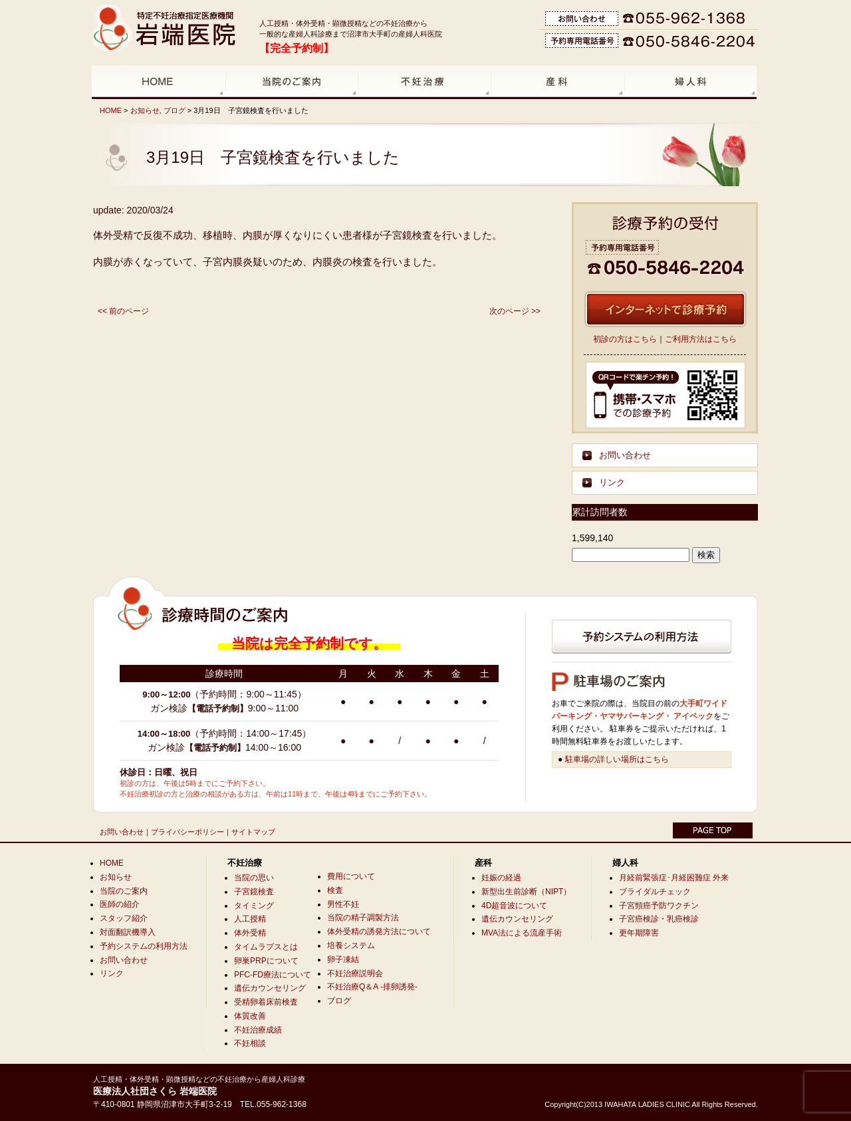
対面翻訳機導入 (128, 932)
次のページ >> (515, 311)
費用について (351, 876)
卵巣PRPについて (266, 960)
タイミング (254, 905)
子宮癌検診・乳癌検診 (659, 919)
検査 (335, 890)
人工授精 (250, 919)
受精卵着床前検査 (266, 1002)
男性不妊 (343, 904)
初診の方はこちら (625, 339)
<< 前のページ (123, 311)
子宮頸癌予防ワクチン (659, 905)
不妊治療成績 (258, 1030)
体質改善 (250, 1016)
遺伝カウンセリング (270, 988)
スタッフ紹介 (124, 918)
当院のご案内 (124, 891)
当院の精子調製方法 (363, 917)
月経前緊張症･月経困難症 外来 (674, 877)
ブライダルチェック (655, 891)
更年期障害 (639, 932)
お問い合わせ (625, 455)
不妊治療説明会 (355, 973)
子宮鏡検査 (254, 891)
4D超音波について (514, 905)
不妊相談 (250, 1043)
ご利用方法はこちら (701, 339)
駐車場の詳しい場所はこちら (617, 759)
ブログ (174, 110)
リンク (612, 482)
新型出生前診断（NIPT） (526, 891)
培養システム (351, 945)
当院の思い (254, 877)
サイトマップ (253, 832)
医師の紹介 (120, 904)
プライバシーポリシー (187, 832)
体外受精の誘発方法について (379, 931)
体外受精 (250, 932)
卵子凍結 (343, 959)
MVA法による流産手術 (521, 932)
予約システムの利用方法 (143, 946)
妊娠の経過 (501, 877)
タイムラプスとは (266, 946)
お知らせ (145, 110)
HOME (111, 110)
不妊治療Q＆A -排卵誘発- (372, 986)
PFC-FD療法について (272, 974)
